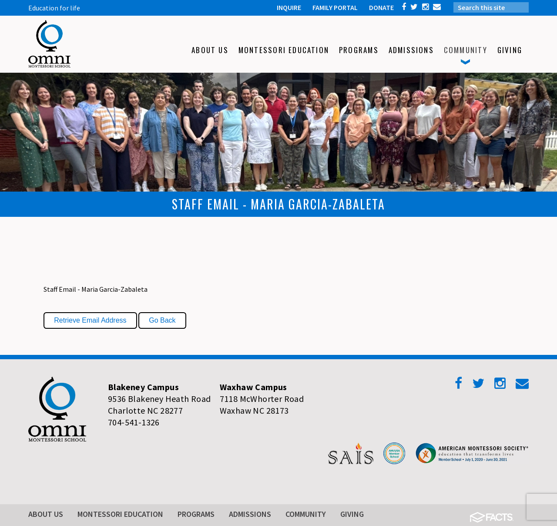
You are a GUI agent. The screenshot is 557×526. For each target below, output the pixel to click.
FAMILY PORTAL (335, 7)
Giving (352, 514)
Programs (196, 514)
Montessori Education (120, 514)
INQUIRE (289, 7)
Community (305, 514)
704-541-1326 (134, 422)
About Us (45, 514)
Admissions (250, 514)
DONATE (381, 7)
